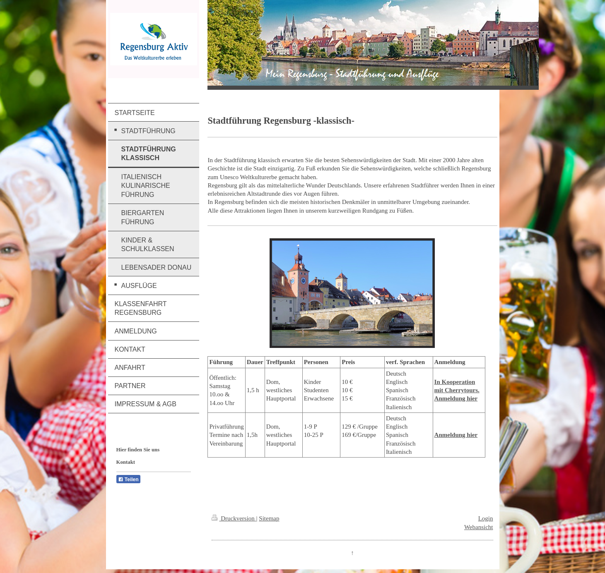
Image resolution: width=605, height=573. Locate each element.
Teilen (128, 479)
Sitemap (269, 518)
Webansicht (478, 527)
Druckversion (234, 518)
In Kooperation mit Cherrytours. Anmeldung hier (457, 390)
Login (485, 518)
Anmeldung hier (456, 435)
